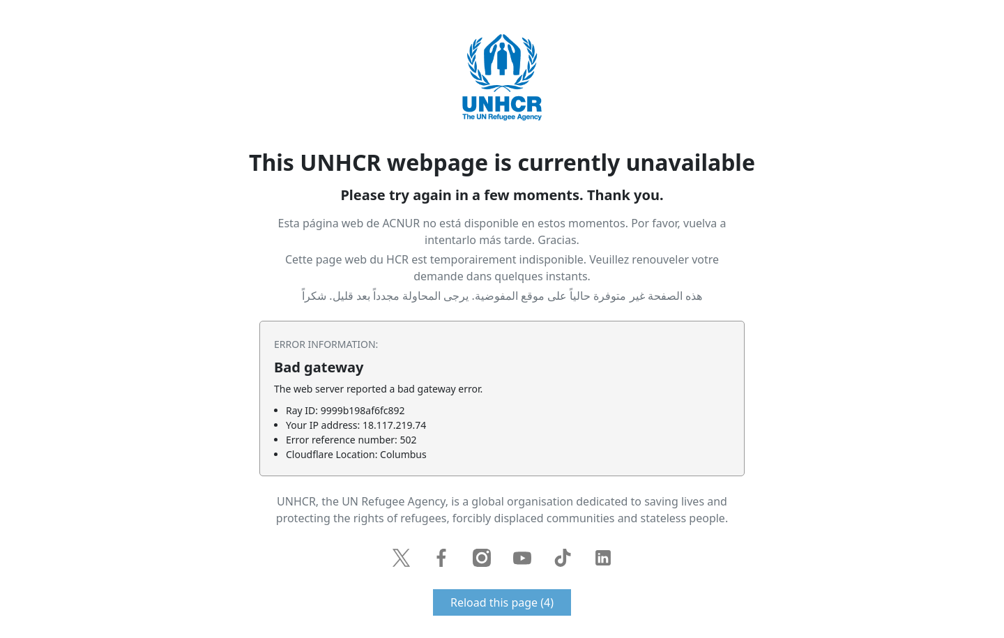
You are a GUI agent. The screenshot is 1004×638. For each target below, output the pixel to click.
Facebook (441, 558)
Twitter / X (401, 558)
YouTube (522, 558)
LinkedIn (603, 558)
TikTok (563, 558)
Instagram (482, 558)
